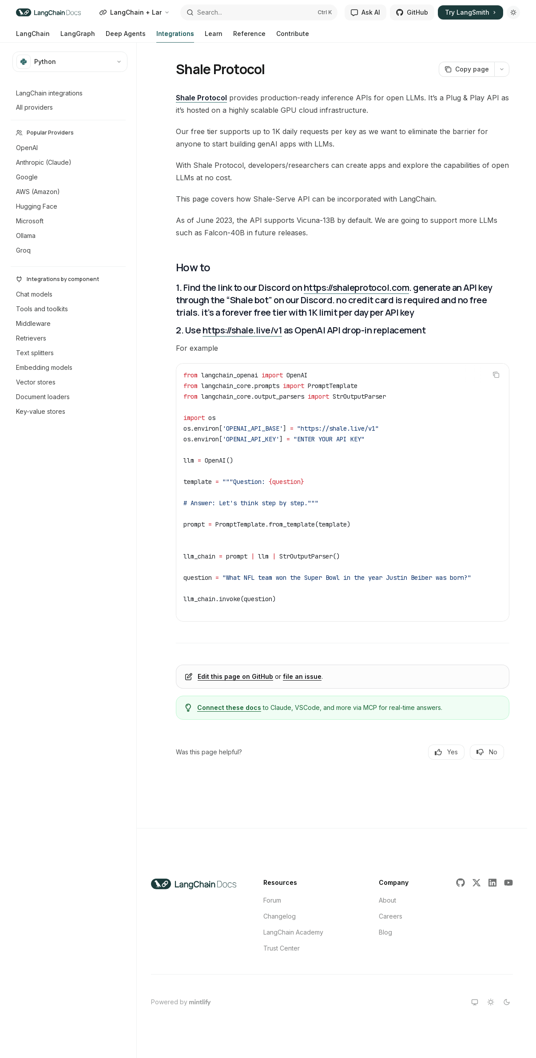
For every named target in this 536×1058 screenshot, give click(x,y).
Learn (213, 36)
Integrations (175, 36)
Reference (249, 36)
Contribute (292, 36)
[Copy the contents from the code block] (496, 374)
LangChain (33, 36)
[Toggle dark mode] (513, 12)
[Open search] (258, 12)
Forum (272, 900)
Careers (390, 916)
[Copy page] (466, 69)
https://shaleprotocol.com (356, 287)
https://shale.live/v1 (242, 330)
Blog (385, 932)
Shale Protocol (201, 97)
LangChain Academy (293, 932)
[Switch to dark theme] (506, 1002)
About (387, 900)
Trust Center (281, 948)
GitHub (412, 12)
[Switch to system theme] (475, 1002)
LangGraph (77, 36)
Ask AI (365, 12)
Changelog (279, 916)
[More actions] (501, 69)
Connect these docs (229, 707)
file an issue (302, 676)
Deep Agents (126, 36)
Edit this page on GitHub (235, 676)
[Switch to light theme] (490, 1002)
